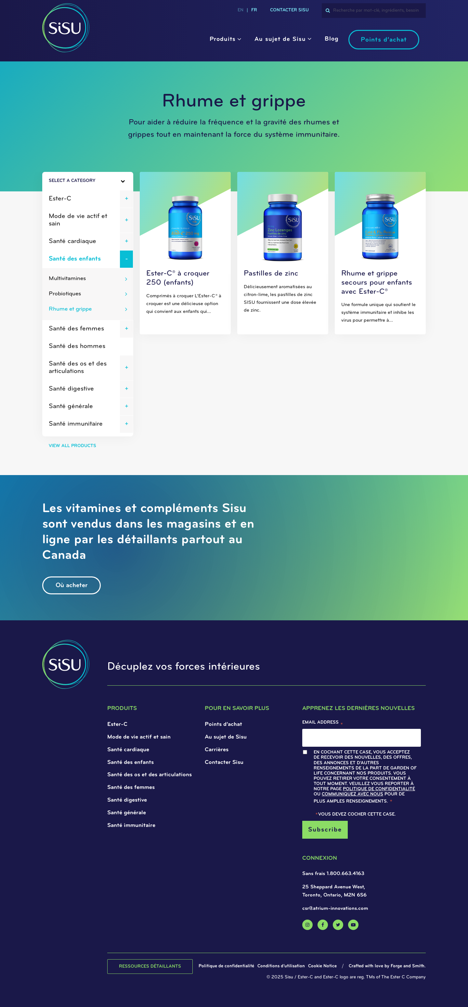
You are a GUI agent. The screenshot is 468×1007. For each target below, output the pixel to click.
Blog (332, 39)
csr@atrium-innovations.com (335, 908)
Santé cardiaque (72, 241)
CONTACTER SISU (289, 10)
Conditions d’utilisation (281, 966)
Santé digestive (71, 389)
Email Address (322, 724)
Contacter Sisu (224, 762)
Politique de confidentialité (379, 789)
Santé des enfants (75, 259)
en (240, 10)
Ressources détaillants (150, 966)
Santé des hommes (77, 346)
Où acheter (71, 585)
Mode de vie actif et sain (78, 220)
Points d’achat (384, 40)
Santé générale (71, 406)
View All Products (72, 446)
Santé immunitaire (76, 424)
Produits (223, 39)
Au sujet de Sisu (280, 39)
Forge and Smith (407, 966)
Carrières (216, 750)
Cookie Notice (322, 966)
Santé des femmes (76, 329)
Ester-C (60, 199)
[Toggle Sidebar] (111, 181)
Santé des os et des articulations (78, 368)
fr (254, 10)
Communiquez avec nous (352, 794)
